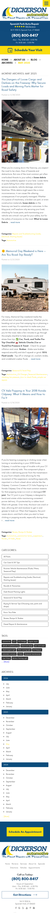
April (8, 695)
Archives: (8, 671)
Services (23, 864)
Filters (20, 654)
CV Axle (11, 539)
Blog (34, 59)
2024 (5, 765)
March (8, 699)
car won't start (40, 646)
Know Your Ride (10, 612)
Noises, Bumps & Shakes (22, 532)
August (9, 733)
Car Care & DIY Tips (12, 562)
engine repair (33, 641)
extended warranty (9, 654)
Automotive (11, 240)
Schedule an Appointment (25, 832)
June (8, 688)
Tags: (5, 635)
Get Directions (22, 894)
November (10, 721)
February (9, 703)
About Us (19, 59)
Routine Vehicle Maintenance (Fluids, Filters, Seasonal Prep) (21, 569)
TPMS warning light (24, 650)
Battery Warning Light (20, 658)
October (9, 725)
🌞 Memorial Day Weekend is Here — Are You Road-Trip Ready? (24, 252)
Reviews (15, 864)
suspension (37, 536)
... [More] (5, 662)
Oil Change (22, 374)
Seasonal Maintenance (37, 374)
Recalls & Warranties (12, 586)
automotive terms (25, 536)
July (7, 684)
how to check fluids (28, 377)
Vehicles (23, 868)
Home (5, 59)
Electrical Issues (27, 646)
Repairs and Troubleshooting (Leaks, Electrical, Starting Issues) (22, 578)
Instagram (34, 908)
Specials (41, 864)
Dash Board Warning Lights (14, 592)
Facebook (16, 908)
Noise (18, 539)
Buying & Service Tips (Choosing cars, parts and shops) (23, 605)
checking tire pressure (10, 377)
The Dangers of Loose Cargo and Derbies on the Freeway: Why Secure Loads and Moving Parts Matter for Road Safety (24, 85)
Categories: (9, 550)
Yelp (23, 908)
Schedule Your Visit (28, 50)
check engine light (9, 650)
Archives (7, 62)
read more (15, 222)
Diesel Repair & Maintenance (15, 624)
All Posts (7, 557)
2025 (5, 712)
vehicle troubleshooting (11, 646)
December (10, 718)
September (10, 729)
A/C (14, 641)
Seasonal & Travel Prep (21, 370)
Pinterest (30, 908)
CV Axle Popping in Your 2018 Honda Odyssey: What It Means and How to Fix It (24, 394)
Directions (14, 868)
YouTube (27, 908)
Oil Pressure (37, 650)
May (7, 691)
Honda (4, 539)
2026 (5, 678)
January (9, 706)
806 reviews (30, 27)
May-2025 (24, 62)
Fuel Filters (6, 658)
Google (19, 908)
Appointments (34, 868)
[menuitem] (7, 864)
